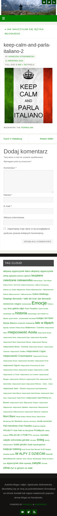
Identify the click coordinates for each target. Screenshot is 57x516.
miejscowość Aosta (22, 332)
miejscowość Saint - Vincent (14, 388)
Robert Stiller (46, 138)
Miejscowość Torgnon (31, 402)
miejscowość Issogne (25, 370)
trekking (16, 449)
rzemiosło (36, 435)
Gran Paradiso (31, 308)
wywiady (27, 463)
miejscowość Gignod (11, 365)
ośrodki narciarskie (44, 421)
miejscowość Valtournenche (13, 412)
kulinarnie (30, 323)
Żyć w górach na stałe (21, 468)
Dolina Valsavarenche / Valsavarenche (40, 290)
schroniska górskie (19, 440)
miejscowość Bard (9, 342)
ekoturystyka (26, 304)
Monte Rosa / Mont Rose (35, 417)
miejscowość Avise (9, 337)
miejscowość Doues (10, 361)
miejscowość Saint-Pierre (16, 398)
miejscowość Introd (10, 370)
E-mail (8, 206)
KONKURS (21, 323)
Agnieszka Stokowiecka (21, 57)
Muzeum (18, 421)
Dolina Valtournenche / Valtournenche (17, 294)
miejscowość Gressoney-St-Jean (32, 365)
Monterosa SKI (8, 421)
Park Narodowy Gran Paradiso (17, 426)
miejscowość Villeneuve (32, 412)
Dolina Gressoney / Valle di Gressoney (35, 285)
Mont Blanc (9, 416)
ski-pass (33, 440)
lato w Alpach (44, 322)
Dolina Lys (7, 290)
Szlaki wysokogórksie (36, 445)
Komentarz (10, 168)
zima (6, 467)
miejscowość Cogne (36, 351)
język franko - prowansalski (19, 318)
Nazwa (8, 195)
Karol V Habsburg (13, 138)
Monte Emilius (21, 417)
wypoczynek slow (15, 463)
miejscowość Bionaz (24, 342)
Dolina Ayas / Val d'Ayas (42, 280)
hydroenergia (32, 314)
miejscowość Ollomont (18, 379)
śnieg (40, 439)
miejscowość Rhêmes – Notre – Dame (39, 384)
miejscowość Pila (32, 379)
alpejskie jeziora (16, 276)
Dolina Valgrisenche (18, 290)
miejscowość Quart (18, 384)
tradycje (7, 449)
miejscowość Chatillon (18, 351)
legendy (6, 328)
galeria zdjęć (18, 308)
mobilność (44, 412)
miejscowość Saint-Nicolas (31, 393)
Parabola (27, 504)
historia (21, 313)
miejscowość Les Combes (29, 374)
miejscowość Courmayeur (17, 355)
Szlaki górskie (20, 444)
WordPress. (41, 504)
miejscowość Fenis (41, 361)
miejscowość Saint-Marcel (12, 393)
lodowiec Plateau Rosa (17, 328)
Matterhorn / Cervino (34, 327)
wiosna (29, 459)
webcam (19, 459)
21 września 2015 (14, 61)
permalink (27, 127)
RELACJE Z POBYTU (20, 435)
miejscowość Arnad (44, 333)
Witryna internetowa (14, 217)
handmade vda (9, 314)
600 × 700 (22, 65)
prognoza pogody (39, 426)
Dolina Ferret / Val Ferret (12, 285)
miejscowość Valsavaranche (38, 407)
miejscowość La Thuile (11, 374)
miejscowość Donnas (40, 356)
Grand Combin (43, 309)
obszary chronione (29, 421)
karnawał (32, 318)
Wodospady (37, 459)
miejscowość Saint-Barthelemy (36, 388)
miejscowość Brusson (36, 347)
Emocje (39, 302)
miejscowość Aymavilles (38, 337)
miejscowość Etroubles (26, 361)
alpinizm (27, 276)
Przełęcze (39, 430)
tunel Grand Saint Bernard (31, 449)
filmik (10, 309)
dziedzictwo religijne (12, 304)
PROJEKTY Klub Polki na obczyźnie (18, 430)
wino (24, 459)
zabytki (36, 463)
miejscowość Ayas (23, 337)
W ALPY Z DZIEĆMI (30, 454)
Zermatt (44, 463)
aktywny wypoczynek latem (16, 271)
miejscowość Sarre (16, 402)
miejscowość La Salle (41, 370)
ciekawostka (25, 280)
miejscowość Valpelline (20, 407)
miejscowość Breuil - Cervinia (15, 347)
